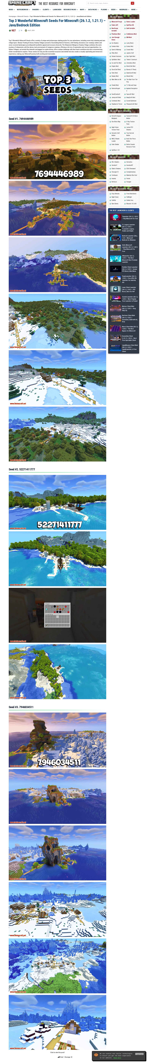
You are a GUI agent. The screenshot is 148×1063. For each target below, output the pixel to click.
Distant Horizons (116, 56)
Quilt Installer (130, 28)
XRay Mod (115, 53)
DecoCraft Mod (116, 69)
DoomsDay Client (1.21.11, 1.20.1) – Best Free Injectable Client (129, 338)
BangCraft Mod (130, 97)
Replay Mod (115, 76)
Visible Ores (129, 200)
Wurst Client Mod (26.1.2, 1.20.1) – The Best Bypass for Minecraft (130, 329)
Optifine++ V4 (115, 150)
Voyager (128, 182)
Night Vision (115, 197)
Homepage (12, 16)
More (133, 10)
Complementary (131, 172)
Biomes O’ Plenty (131, 69)
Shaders (35, 10)
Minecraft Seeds (22, 16)
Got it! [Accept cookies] (139, 1054)
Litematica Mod (130, 63)
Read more (117, 1058)
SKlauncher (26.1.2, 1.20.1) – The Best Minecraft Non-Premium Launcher (129, 259)
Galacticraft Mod (131, 73)
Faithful (114, 200)
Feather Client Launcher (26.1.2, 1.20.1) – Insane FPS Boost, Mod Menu (130, 269)
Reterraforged (116, 88)
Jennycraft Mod (116, 97)
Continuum (115, 175)
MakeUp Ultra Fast (131, 175)
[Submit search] (132, 3)
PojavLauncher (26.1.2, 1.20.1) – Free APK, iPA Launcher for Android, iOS (129, 279)
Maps (82, 10)
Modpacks (123, 10)
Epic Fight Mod (130, 56)
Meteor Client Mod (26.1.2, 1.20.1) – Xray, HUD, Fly (129, 308)
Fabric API (115, 25)
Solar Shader (115, 144)
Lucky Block (129, 43)
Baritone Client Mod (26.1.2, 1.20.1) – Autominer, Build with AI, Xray (130, 319)
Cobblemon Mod (131, 34)
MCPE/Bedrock (22, 10)
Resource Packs (70, 10)
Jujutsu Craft (130, 53)
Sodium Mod (115, 46)
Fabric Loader (130, 22)
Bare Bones (115, 204)
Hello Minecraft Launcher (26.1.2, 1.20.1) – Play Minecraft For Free (130, 248)
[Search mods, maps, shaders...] (110, 3)
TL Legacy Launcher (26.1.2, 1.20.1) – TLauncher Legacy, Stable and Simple (128, 228)
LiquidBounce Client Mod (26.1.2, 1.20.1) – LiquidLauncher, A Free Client (130, 348)
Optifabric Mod (116, 59)
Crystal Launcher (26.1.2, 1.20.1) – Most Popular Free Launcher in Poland (130, 299)
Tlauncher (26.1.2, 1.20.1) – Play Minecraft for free (130, 218)
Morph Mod (129, 76)
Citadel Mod (115, 85)
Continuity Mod (116, 101)
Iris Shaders (115, 43)
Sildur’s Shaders (116, 168)
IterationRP (129, 165)
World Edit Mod (130, 66)
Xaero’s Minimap (116, 50)
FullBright (129, 197)
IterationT (114, 165)
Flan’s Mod (115, 73)
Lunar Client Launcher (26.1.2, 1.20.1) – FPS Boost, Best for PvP (129, 289)
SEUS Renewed (130, 168)
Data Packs (92, 10)
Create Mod (129, 50)
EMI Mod (129, 37)
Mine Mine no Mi (116, 79)
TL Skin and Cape (131, 85)
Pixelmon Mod (116, 34)
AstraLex (114, 182)
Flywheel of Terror (117, 104)
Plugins (104, 10)
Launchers (57, 10)
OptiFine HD (130, 25)
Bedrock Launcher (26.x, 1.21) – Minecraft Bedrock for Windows (129, 238)
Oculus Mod (129, 46)
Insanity (114, 178)
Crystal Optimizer (131, 101)
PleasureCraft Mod (131, 104)
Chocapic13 (115, 172)
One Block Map (116, 121)
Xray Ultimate (115, 194)
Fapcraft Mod (130, 94)
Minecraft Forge (117, 22)
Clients (46, 10)
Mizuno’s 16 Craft (131, 204)
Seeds (113, 10)
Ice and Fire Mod (116, 63)
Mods (11, 10)
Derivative (129, 162)
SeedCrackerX (116, 94)
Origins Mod (115, 66)
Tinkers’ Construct (131, 59)
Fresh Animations (131, 194)
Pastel (128, 178)
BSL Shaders (115, 162)
